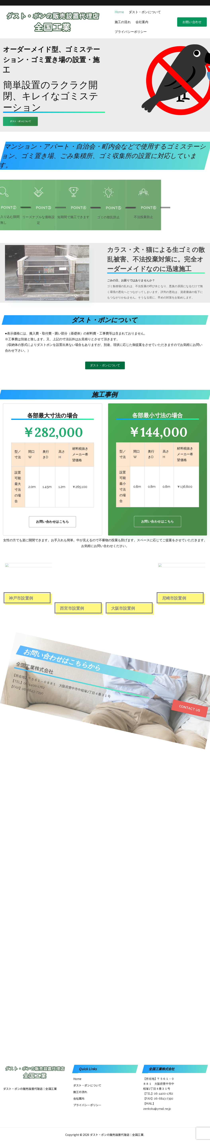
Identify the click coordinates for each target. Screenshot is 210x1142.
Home (119, 12)
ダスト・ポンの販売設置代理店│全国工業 (117, 1135)
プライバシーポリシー (131, 32)
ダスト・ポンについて (145, 12)
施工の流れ (123, 22)
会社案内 (142, 22)
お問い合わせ (192, 22)
